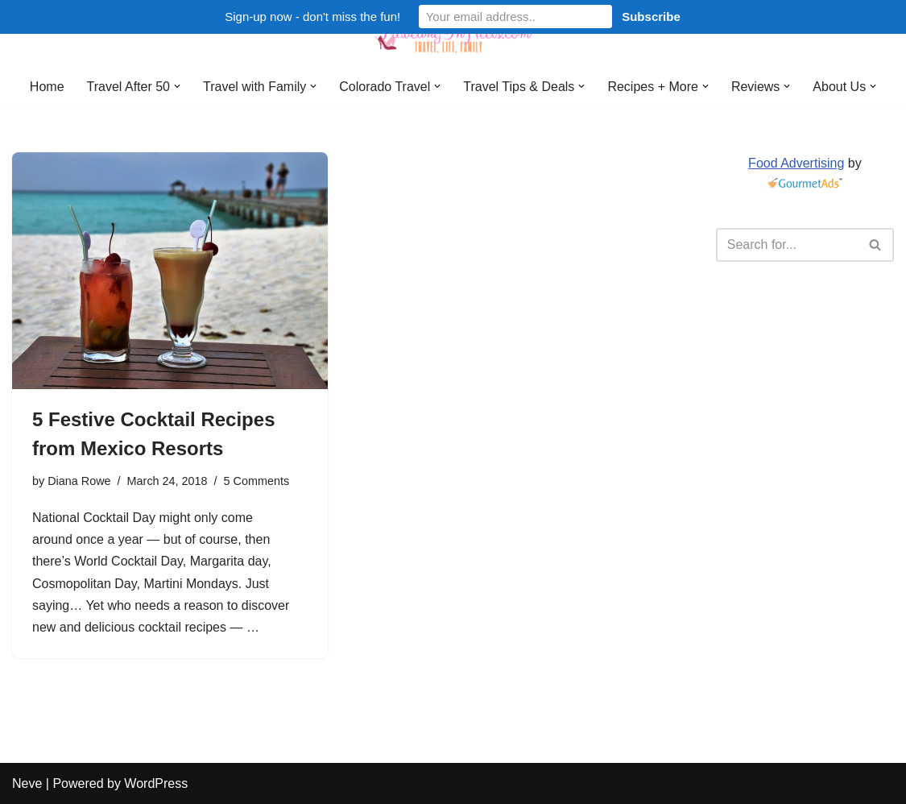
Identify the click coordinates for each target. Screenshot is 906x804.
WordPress (156, 783)
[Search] (787, 245)
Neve (27, 783)
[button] (177, 86)
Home (47, 86)
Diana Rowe (79, 481)
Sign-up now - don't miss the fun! (312, 16)
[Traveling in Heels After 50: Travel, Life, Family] (453, 35)
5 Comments (257, 481)
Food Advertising (796, 163)
